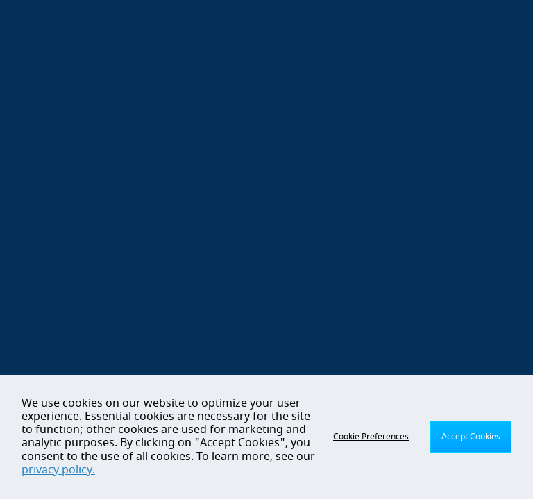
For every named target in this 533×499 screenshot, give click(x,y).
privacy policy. (58, 470)
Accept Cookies (470, 436)
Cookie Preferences (371, 436)
